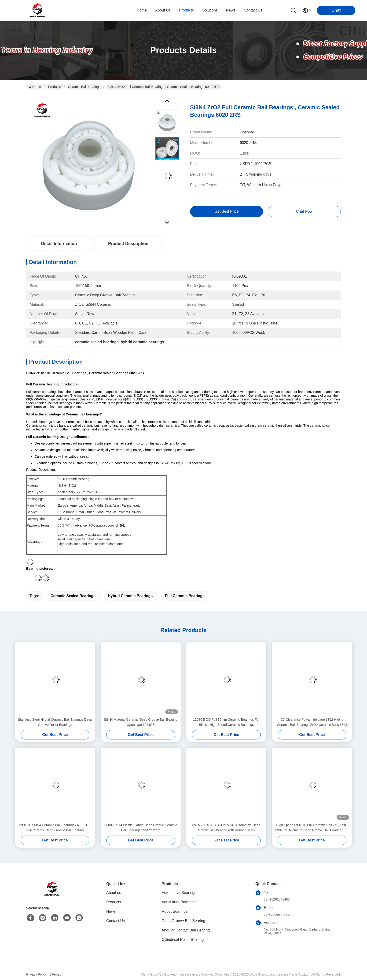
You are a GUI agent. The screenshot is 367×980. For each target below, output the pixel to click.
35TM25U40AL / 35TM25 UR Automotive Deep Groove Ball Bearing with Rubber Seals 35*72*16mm (226, 828)
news (230, 10)
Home (142, 10)
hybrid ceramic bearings (130, 596)
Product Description (128, 243)
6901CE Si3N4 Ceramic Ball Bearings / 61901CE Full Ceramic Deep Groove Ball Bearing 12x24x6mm (55, 828)
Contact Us (115, 921)
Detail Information (59, 243)
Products (54, 87)
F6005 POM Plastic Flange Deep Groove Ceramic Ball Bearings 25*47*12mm (140, 827)
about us (163, 10)
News (111, 911)
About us (113, 893)
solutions (210, 10)
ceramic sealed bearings (73, 596)
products (186, 10)
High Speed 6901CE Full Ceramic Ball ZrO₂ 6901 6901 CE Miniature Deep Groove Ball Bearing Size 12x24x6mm (312, 828)
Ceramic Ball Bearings (84, 87)
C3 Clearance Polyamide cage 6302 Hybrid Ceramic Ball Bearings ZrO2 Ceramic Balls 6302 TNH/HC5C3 (312, 722)
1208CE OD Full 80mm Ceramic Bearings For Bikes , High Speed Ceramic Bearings (226, 722)
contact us (253, 10)
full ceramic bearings (185, 596)
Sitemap (55, 974)
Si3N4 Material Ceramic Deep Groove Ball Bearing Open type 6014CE (140, 722)
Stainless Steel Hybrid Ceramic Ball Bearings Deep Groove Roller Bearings (55, 722)
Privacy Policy (36, 974)
